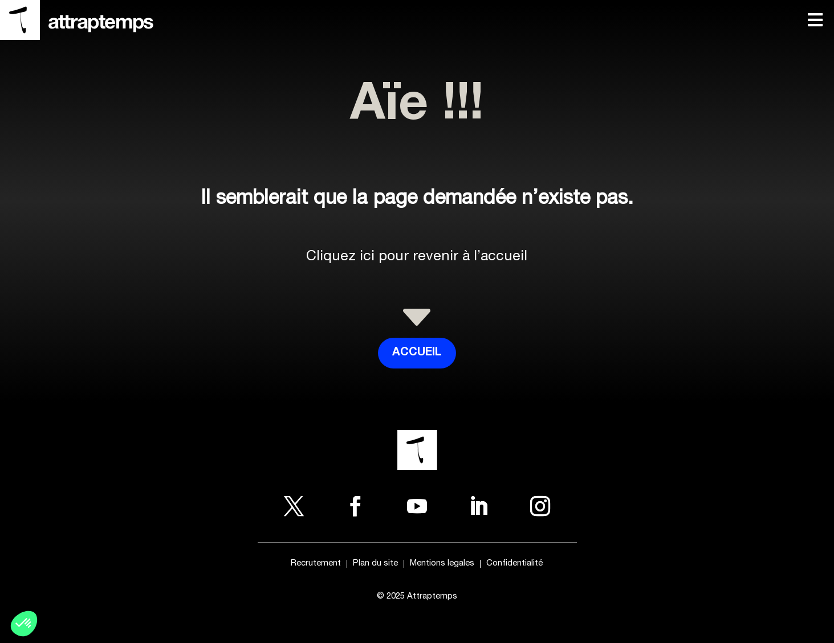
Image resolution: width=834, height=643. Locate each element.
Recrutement (316, 564)
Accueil (417, 353)
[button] (24, 623)
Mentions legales (442, 564)
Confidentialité (514, 564)
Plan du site (375, 564)
